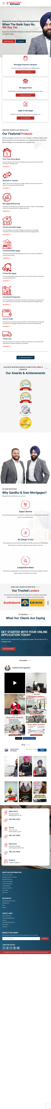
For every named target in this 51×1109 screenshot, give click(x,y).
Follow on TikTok (42, 750)
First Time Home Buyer (7, 874)
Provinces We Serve (6, 915)
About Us (4, 920)
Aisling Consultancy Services (41, 952)
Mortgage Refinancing (7, 879)
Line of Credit (5, 890)
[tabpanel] (25, 31)
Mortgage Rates (5, 903)
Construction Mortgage (7, 881)
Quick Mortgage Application (8, 918)
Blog (3, 905)
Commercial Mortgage (7, 883)
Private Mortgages (6, 885)
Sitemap (4, 907)
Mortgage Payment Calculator (8, 900)
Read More (6, 166)
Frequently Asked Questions (8, 922)
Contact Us (4, 926)
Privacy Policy (5, 924)
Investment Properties (7, 888)
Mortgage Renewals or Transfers (9, 877)
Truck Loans (5, 892)
